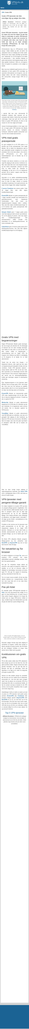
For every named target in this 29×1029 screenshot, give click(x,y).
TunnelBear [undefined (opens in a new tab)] (5, 396)
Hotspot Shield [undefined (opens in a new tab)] (6, 212)
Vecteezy (14, 109)
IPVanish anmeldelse (14, 824)
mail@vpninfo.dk (11, 970)
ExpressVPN (13, 518)
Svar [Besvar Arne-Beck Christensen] (3, 845)
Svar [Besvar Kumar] (3, 898)
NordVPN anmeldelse (14, 745)
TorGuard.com (14, 802)
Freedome (21, 671)
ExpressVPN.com (14, 722)
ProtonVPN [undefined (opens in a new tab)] (5, 195)
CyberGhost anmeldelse (10, 309)
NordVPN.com (14, 749)
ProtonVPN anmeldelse (10, 254)
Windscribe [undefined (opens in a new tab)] (5, 385)
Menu (2, 7)
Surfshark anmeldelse (14, 771)
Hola (3, 568)
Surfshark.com (14, 775)
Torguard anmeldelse (14, 798)
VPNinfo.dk (10, 975)
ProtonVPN (10, 671)
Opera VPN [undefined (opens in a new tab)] (24, 467)
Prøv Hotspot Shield (14, 289)
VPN (3, 12)
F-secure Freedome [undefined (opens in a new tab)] (7, 188)
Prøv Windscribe (14, 432)
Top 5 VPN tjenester (14, 689)
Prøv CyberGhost (14, 314)
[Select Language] (14, 960)
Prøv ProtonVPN (14, 259)
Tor (20, 531)
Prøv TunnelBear (14, 460)
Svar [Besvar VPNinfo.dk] (4, 863)
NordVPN (4, 518)
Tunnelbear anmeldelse (10, 454)
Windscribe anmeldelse (10, 427)
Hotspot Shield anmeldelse (11, 283)
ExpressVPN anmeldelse (14, 718)
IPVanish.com (14, 828)
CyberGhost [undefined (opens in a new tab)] (5, 226)
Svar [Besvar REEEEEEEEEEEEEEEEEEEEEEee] (3, 871)
